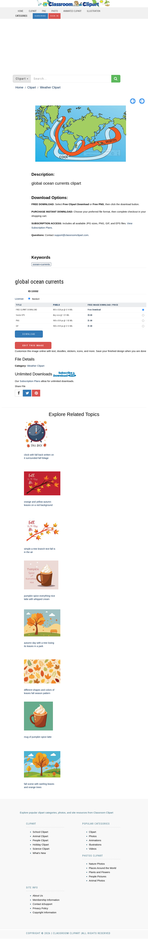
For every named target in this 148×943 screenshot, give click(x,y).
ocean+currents (41, 264)
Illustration (93, 11)
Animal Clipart (40, 836)
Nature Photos (97, 863)
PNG (44, 11)
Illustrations (95, 844)
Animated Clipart (72, 11)
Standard (35, 299)
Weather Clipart (50, 87)
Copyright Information (44, 912)
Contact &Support (42, 904)
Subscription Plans (30, 381)
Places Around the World (102, 868)
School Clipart (40, 831)
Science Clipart (41, 848)
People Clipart (40, 840)
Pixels (56, 305)
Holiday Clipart (41, 844)
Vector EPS (20, 315)
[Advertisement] (74, 45)
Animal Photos (97, 880)
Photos (93, 836)
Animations (95, 840)
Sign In (54, 16)
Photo (54, 11)
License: (19, 298)
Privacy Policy (40, 908)
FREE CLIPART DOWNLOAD (26, 310)
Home (20, 11)
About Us (38, 895)
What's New (39, 853)
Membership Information (46, 899)
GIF (17, 326)
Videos (93, 848)
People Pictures (97, 876)
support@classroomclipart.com (71, 235)
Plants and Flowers (99, 872)
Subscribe (40, 16)
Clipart (33, 11)
